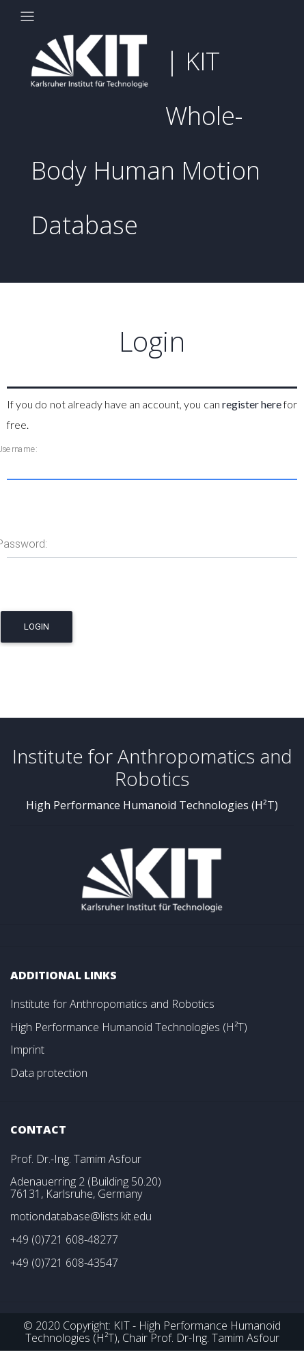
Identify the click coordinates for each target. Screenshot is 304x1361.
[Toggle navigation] (27, 16)
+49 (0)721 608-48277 (64, 1239)
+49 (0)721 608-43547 (64, 1262)
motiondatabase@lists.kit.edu (81, 1216)
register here (251, 403)
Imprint (27, 1049)
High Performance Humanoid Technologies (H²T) (128, 1027)
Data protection (48, 1072)
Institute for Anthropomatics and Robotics (112, 1003)
